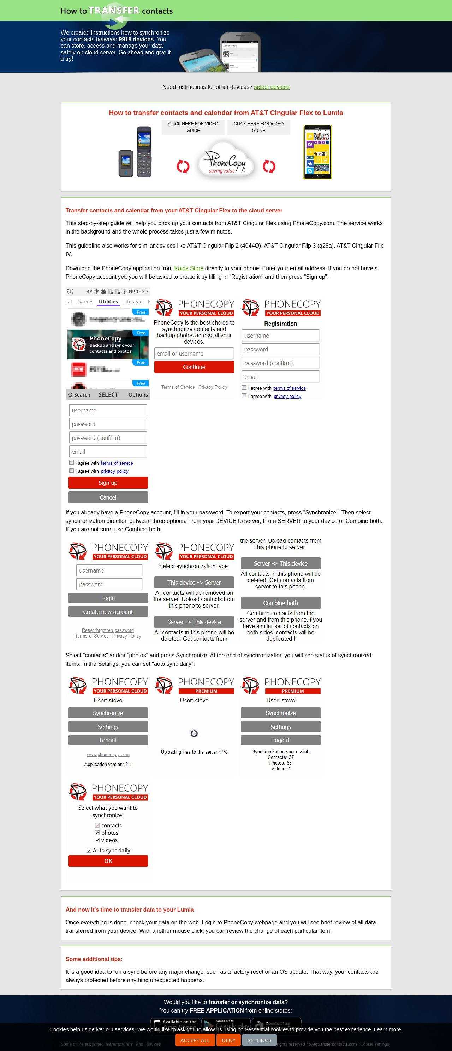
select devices (272, 87)
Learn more (387, 1029)
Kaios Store (189, 268)
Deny (229, 1040)
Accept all (195, 1040)
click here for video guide (193, 127)
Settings (260, 1040)
